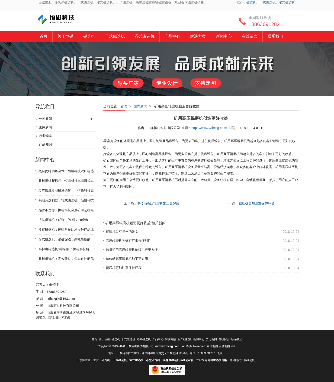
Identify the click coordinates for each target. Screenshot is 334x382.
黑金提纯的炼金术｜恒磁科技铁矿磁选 (66, 171)
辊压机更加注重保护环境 (256, 203)
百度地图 (224, 346)
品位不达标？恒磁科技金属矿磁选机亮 (66, 210)
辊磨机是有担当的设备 (122, 231)
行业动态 (45, 136)
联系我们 (275, 36)
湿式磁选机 (287, 2)
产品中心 (172, 36)
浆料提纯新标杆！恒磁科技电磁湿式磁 (66, 181)
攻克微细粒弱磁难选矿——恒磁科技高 (66, 190)
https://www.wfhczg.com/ (209, 128)
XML (233, 346)
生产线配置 (185, 339)
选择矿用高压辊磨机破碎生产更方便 (132, 250)
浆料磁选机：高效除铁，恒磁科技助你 (66, 259)
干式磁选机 (267, 2)
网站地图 (212, 346)
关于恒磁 (65, 36)
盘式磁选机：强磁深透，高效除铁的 (64, 239)
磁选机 (251, 2)
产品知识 (45, 144)
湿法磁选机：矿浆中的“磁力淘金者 (63, 220)
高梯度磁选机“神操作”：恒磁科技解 (64, 249)
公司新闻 (45, 118)
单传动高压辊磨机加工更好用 (158, 203)
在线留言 (249, 36)
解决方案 (198, 36)
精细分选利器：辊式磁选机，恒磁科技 (66, 200)
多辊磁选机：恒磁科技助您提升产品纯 (66, 229)
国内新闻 (140, 106)
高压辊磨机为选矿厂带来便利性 (128, 241)
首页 (44, 36)
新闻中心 (224, 36)
